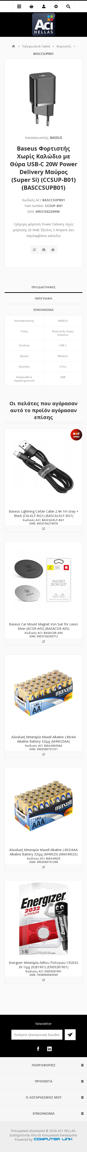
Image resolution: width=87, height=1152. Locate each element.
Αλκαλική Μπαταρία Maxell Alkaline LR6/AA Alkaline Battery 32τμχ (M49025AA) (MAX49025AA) (43, 741)
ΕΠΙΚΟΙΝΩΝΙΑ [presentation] (43, 310)
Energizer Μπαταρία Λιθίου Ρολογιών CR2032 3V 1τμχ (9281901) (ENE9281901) (43, 964)
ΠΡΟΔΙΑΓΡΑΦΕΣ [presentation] (44, 287)
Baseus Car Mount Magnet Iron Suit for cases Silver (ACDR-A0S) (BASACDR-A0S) (43, 626)
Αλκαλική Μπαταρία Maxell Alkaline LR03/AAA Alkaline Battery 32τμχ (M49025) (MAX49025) (43, 852)
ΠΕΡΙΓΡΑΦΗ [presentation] (43, 298)
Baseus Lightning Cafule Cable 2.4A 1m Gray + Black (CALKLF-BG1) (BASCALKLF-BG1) (43, 513)
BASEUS (56, 137)
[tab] (43, 287)
